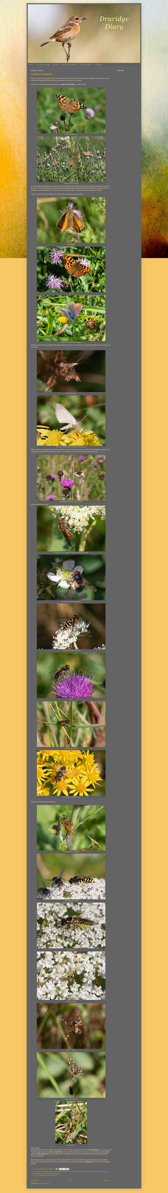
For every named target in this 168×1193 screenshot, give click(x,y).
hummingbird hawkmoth (88, 1171)
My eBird (56, 65)
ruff (43, 1173)
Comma (38, 1171)
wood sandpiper (56, 1173)
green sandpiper (63, 1171)
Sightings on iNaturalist (69, 65)
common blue (44, 1171)
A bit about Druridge (43, 65)
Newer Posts (35, 1180)
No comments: (50, 1169)
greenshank (71, 1171)
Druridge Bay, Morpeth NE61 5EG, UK (47, 1175)
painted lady (37, 1173)
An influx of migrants (41, 74)
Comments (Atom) (43, 1183)
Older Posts (107, 1180)
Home (31, 65)
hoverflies (79, 1171)
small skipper (47, 1173)
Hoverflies (98, 65)
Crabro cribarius (53, 1171)
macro (97, 1171)
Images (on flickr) (86, 65)
